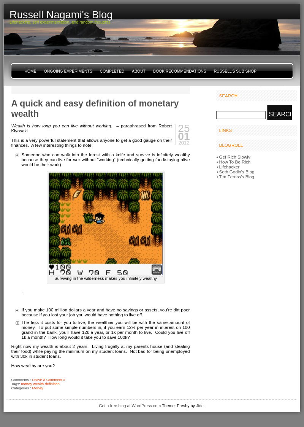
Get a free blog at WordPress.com (130, 405)
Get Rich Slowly (234, 156)
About (139, 71)
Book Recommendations (179, 71)
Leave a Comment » (48, 380)
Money (37, 388)
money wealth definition (40, 384)
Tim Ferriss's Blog (236, 176)
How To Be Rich (235, 161)
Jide (200, 405)
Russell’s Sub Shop (235, 71)
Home (30, 71)
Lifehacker (229, 166)
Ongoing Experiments (68, 71)
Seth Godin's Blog (237, 171)
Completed (112, 71)
